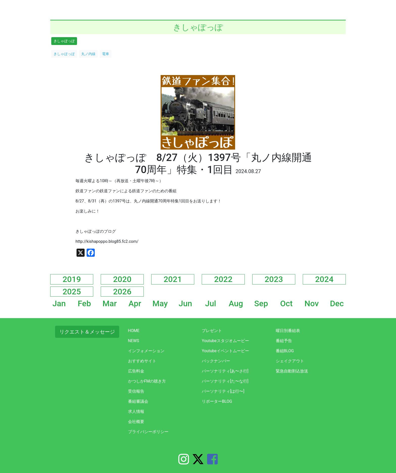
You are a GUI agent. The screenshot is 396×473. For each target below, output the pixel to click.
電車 (105, 54)
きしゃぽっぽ (64, 41)
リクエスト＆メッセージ (87, 332)
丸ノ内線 (88, 54)
